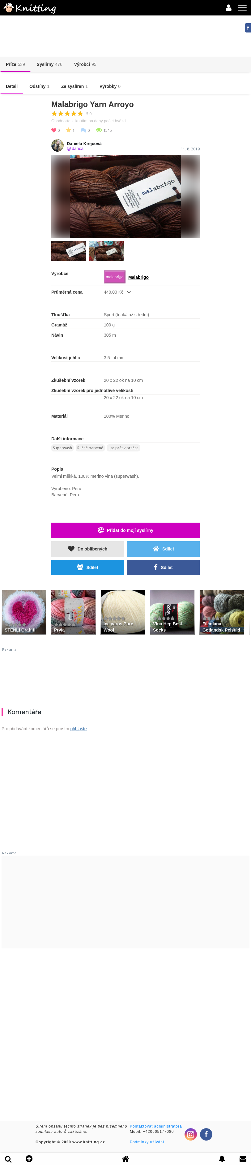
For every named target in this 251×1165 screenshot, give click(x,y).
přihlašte (78, 728)
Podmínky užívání (147, 1142)
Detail (12, 86)
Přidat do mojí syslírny (125, 530)
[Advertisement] (125, 675)
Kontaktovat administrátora (156, 1126)
